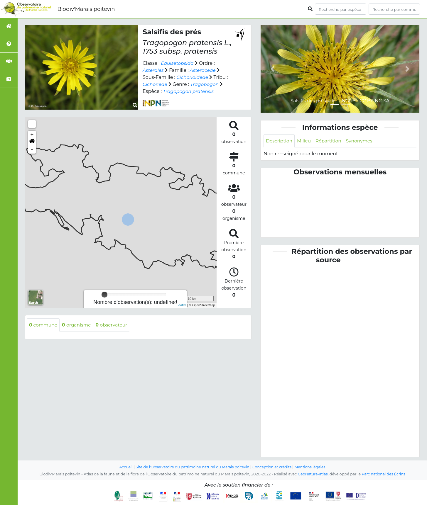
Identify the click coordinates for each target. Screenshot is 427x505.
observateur (113, 325)
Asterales (153, 70)
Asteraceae (203, 70)
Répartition (330, 141)
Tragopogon (205, 84)
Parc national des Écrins (384, 474)
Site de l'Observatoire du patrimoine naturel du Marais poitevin (191, 467)
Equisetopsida (178, 63)
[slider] (104, 294)
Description (279, 141)
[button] (32, 142)
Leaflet (181, 305)
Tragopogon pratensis (189, 91)
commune (43, 325)
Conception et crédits (273, 467)
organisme (78, 325)
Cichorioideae (192, 77)
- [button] (32, 149)
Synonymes (361, 141)
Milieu (305, 141)
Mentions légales (312, 467)
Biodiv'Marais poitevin (86, 9)
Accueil (123, 467)
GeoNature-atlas (312, 474)
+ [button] (32, 134)
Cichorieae (155, 84)
